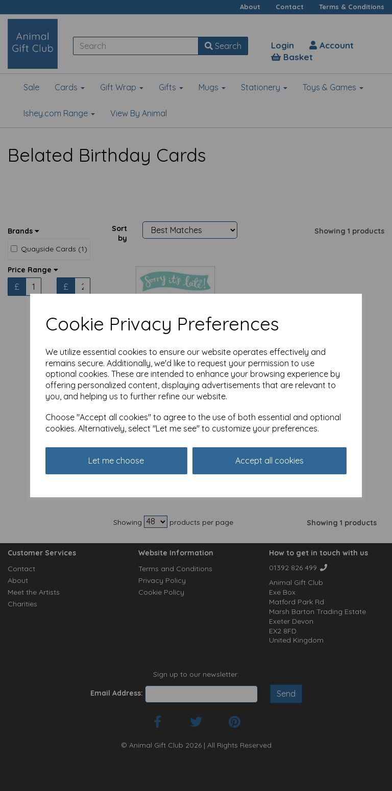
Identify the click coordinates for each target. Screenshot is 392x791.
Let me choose (116, 460)
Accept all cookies (269, 460)
